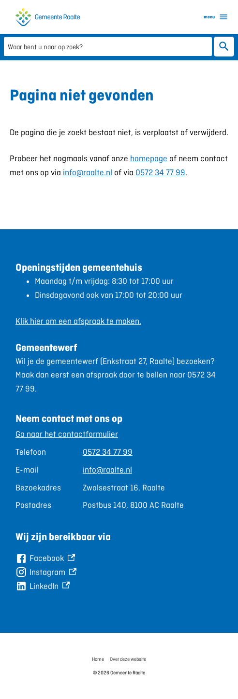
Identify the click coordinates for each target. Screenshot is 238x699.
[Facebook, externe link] (45, 558)
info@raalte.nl (87, 172)
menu (216, 17)
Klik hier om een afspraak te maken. (78, 321)
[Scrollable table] (119, 469)
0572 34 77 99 (160, 172)
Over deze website (128, 659)
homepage (148, 158)
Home (98, 659)
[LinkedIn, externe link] (42, 586)
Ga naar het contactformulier (66, 434)
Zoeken (224, 46)
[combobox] (108, 46)
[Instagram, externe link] (45, 572)
